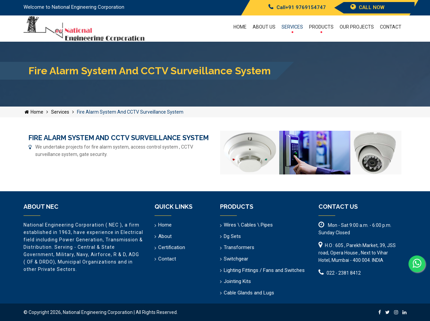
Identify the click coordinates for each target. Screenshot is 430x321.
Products (321, 28)
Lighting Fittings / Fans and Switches (264, 270)
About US (264, 27)
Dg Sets (232, 236)
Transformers (239, 247)
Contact (390, 27)
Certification (171, 247)
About (165, 236)
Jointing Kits (237, 281)
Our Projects (357, 27)
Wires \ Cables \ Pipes (248, 225)
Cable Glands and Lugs (249, 293)
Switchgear (236, 259)
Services (292, 28)
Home (240, 27)
